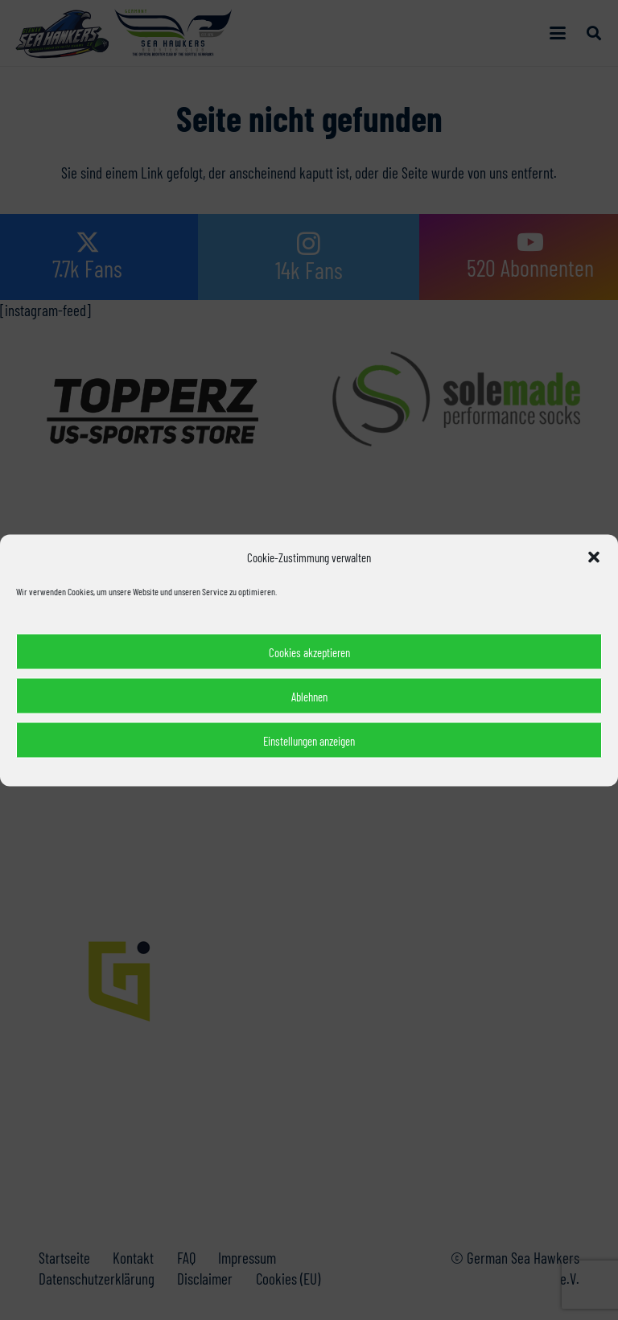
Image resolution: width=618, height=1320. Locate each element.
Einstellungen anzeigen (309, 740)
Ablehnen (309, 696)
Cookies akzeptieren (309, 651)
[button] (594, 557)
